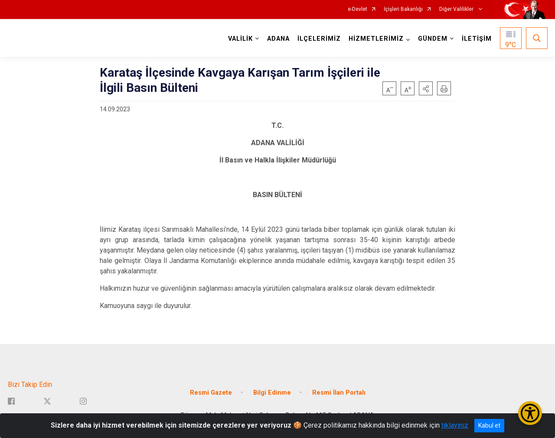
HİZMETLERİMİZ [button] (376, 38)
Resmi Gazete (211, 392)
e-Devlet (357, 9)
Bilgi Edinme (272, 392)
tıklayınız (454, 425)
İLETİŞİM (477, 38)
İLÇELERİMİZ (319, 38)
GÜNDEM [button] (432, 38)
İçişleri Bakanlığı (403, 9)
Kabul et (489, 425)
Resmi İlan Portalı (339, 392)
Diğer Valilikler (457, 9)
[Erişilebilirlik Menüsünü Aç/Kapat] (530, 413)
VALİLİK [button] (240, 38)
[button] (426, 88)
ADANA (278, 38)
